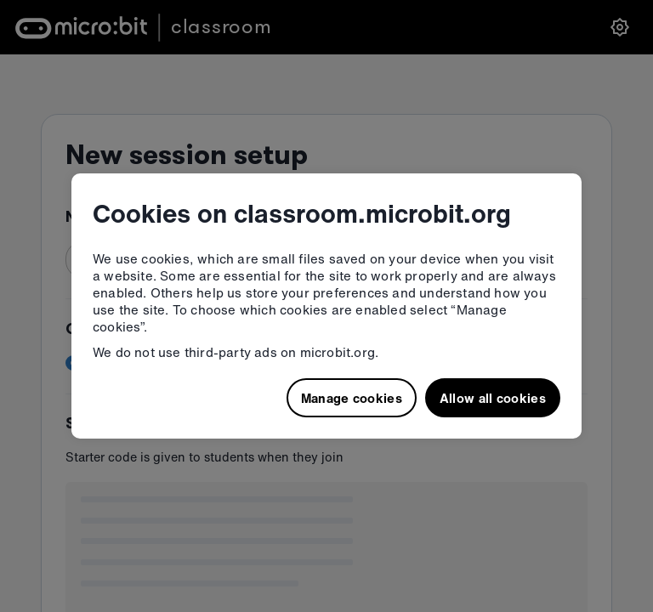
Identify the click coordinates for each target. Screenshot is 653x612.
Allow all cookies (493, 397)
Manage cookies (351, 397)
